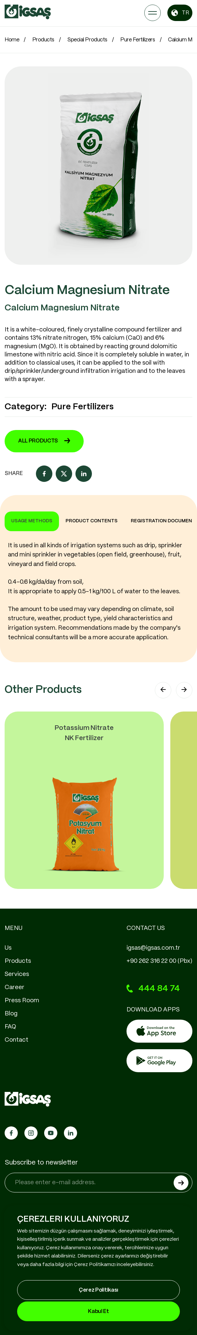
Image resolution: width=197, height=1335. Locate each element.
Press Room (22, 1001)
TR (180, 13)
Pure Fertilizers (137, 39)
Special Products (87, 39)
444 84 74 (153, 988)
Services (17, 974)
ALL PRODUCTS (44, 441)
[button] (163, 690)
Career (14, 987)
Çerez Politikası (98, 1290)
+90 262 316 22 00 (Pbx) (159, 961)
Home (12, 39)
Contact (16, 1040)
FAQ (10, 1027)
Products (43, 39)
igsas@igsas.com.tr (153, 948)
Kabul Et (98, 1311)
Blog (11, 1014)
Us (8, 948)
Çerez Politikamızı (95, 1264)
